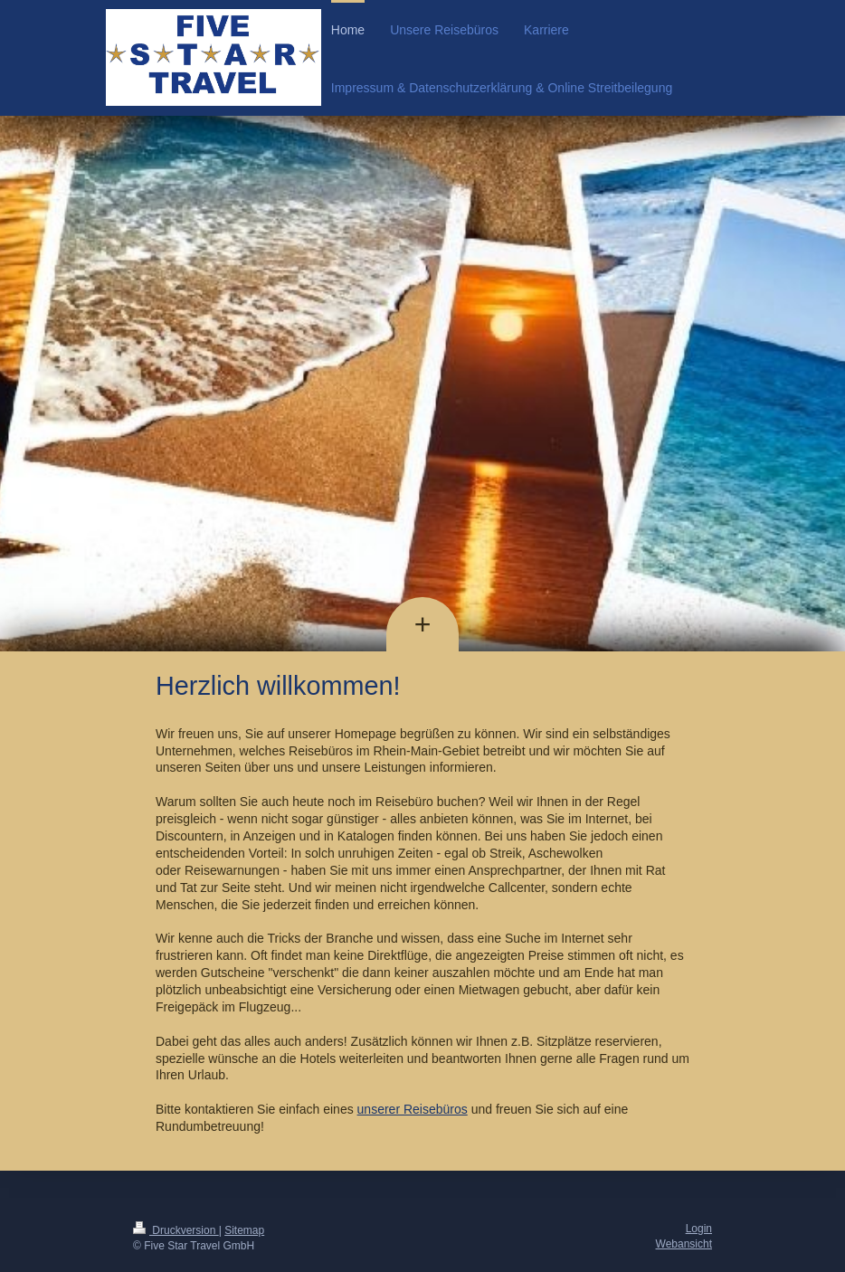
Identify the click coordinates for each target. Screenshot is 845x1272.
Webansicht (684, 1244)
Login (699, 1228)
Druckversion (176, 1230)
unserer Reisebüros (412, 1109)
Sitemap (244, 1230)
